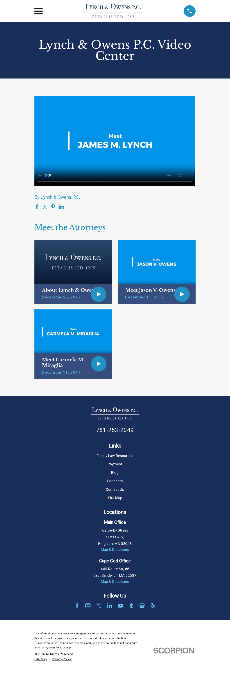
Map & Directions (115, 549)
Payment (115, 464)
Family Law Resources (114, 456)
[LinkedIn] (109, 605)
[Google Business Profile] (142, 605)
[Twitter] (99, 605)
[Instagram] (88, 605)
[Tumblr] (131, 605)
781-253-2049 (115, 430)
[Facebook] (77, 605)
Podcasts (115, 481)
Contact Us (115, 489)
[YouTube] (120, 605)
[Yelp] (152, 605)
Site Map (115, 498)
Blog (115, 472)
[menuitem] (40, 659)
